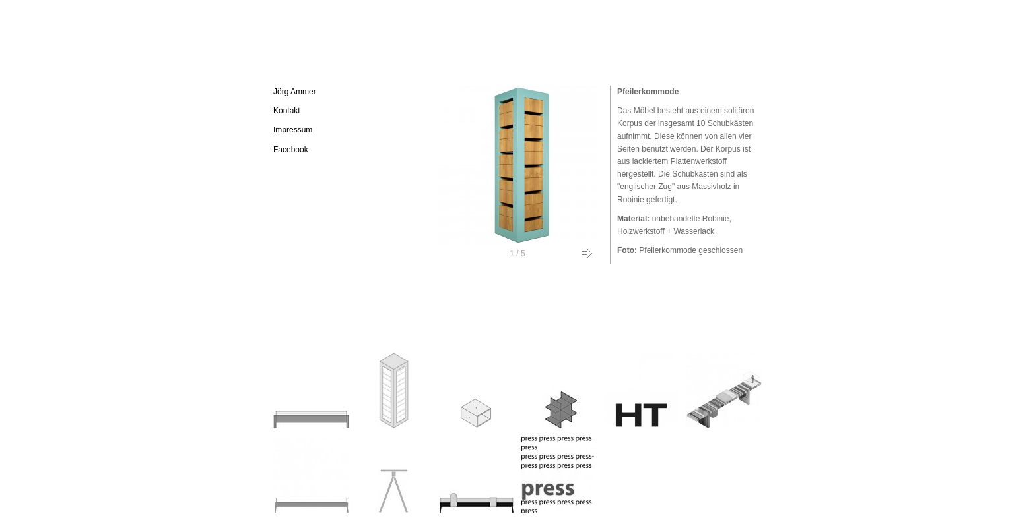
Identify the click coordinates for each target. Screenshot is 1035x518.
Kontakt (286, 110)
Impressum (292, 129)
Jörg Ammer (294, 91)
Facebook (290, 149)
